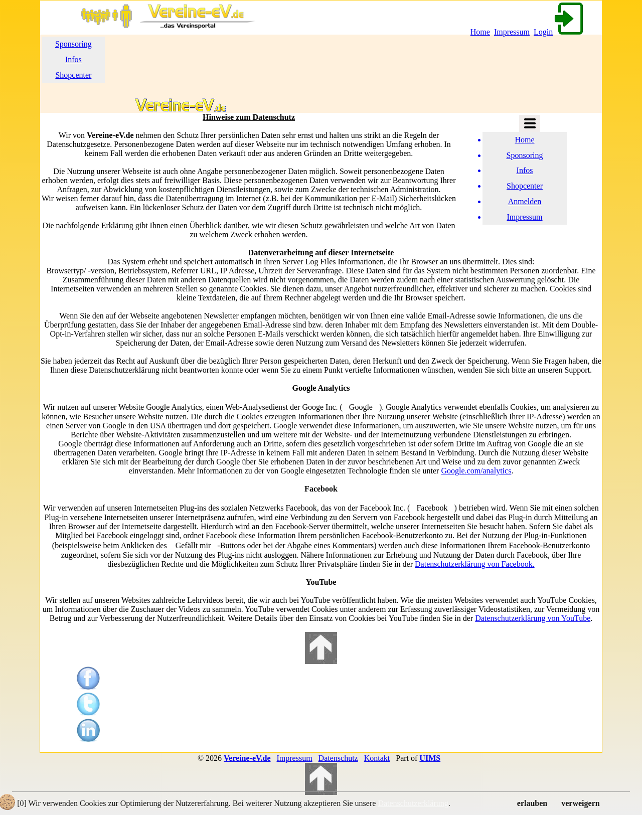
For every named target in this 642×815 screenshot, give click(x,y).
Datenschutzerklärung (413, 803)
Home (480, 32)
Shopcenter (73, 75)
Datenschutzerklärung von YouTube (532, 618)
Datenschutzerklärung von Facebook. (475, 564)
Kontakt (377, 758)
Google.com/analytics (476, 470)
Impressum (512, 32)
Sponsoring (73, 44)
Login (559, 32)
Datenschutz (338, 758)
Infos (73, 59)
